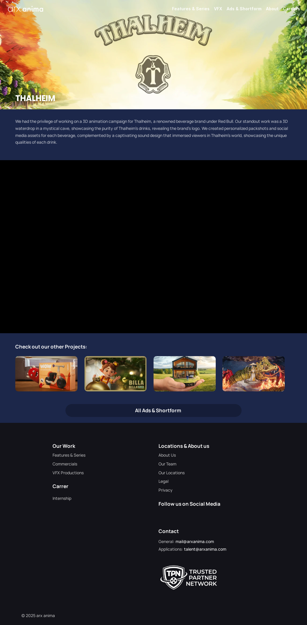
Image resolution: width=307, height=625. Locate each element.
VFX (218, 8)
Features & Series (191, 8)
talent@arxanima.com (205, 549)
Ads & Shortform (244, 8)
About (272, 8)
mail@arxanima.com (195, 541)
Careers (291, 8)
